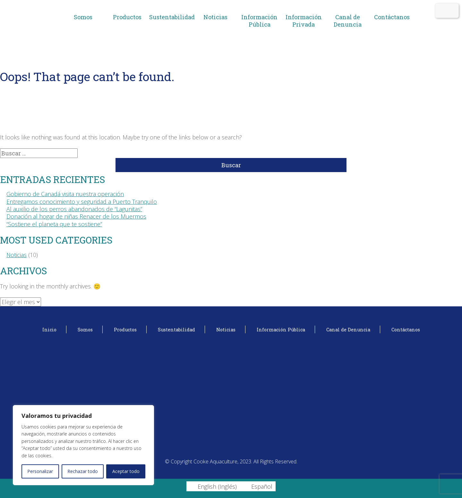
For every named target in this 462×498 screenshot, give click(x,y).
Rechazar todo (82, 471)
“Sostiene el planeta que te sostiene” (54, 224)
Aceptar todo (126, 471)
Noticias (215, 17)
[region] (83, 445)
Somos (83, 17)
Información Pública (259, 20)
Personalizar (40, 471)
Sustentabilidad (171, 17)
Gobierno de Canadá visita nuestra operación (65, 194)
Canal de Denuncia (348, 20)
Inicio (49, 330)
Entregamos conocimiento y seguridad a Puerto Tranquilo (81, 201)
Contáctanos (392, 17)
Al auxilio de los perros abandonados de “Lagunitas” (74, 209)
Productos (127, 17)
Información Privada (304, 20)
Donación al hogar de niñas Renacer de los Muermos (76, 216)
